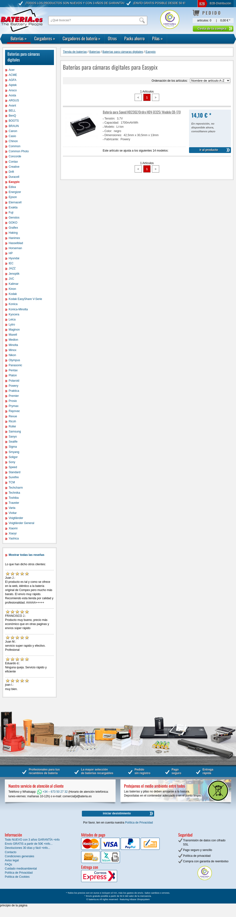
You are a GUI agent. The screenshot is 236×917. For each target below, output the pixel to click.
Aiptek (13, 85)
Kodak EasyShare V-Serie (25, 299)
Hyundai (14, 258)
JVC (11, 278)
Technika (14, 492)
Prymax (14, 406)
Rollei (12, 426)
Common (14, 146)
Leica (12, 319)
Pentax (13, 370)
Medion (13, 339)
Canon (13, 131)
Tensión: (110, 118)
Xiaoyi (13, 533)
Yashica (14, 538)
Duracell (14, 177)
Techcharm (16, 487)
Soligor (13, 457)
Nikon (12, 355)
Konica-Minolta (18, 309)
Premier (14, 396)
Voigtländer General (21, 523)
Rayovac (14, 411)
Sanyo (13, 436)
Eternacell (15, 202)
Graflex (13, 227)
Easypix (14, 182)
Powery (13, 385)
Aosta (12, 95)
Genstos (14, 217)
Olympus (14, 360)
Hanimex (14, 238)
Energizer (15, 192)
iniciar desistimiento (117, 813)
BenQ (12, 115)
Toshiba (14, 497)
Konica (13, 304)
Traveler (14, 503)
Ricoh (12, 421)
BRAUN (14, 126)
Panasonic (15, 365)
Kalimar (14, 284)
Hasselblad (16, 243)
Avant (12, 105)
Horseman (15, 248)
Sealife (13, 441)
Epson (13, 197)
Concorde (15, 156)
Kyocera (14, 314)
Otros (112, 38)
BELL (12, 110)
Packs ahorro (134, 38)
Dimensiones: (113, 135)
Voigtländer (16, 518)
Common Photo (19, 151)
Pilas (157, 38)
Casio (12, 136)
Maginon (14, 329)
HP (11, 253)
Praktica (14, 390)
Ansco (13, 90)
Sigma (13, 446)
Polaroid (14, 380)
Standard (14, 472)
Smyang (14, 452)
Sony (12, 462)
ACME (13, 75)
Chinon (13, 141)
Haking (13, 232)
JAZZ (12, 268)
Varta (12, 508)
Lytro (12, 324)
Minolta (13, 345)
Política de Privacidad (139, 822)
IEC (11, 263)
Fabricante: (112, 139)
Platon (13, 375)
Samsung (15, 431)
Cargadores (44, 38)
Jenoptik (14, 273)
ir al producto (208, 150)
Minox (12, 350)
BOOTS (14, 120)
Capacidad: (112, 122)
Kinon (12, 289)
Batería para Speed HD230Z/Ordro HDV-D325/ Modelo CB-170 (142, 111)
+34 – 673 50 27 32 (52, 791)
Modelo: (110, 126)
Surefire (14, 477)
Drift (11, 171)
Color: (108, 131)
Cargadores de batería (81, 38)
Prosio (13, 401)
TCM (12, 482)
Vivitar (13, 513)
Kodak (13, 294)
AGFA (12, 80)
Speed (13, 467)
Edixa (12, 187)
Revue (13, 416)
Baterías (19, 38)
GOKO (13, 222)
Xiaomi (13, 528)
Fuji (11, 212)
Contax (13, 161)
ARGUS (14, 100)
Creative (14, 166)
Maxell (13, 334)
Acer (12, 70)
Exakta (13, 207)
